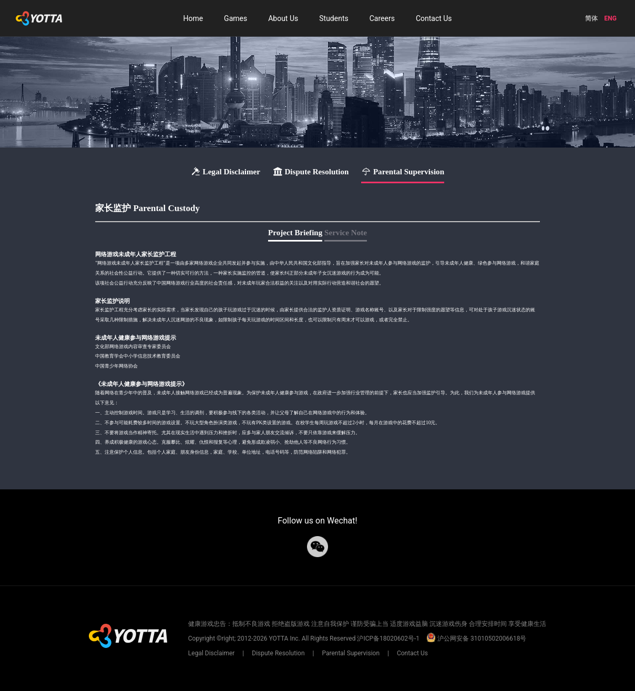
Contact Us (434, 18)
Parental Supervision (350, 653)
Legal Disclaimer (212, 653)
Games (235, 18)
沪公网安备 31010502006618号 (476, 638)
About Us (283, 18)
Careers (382, 18)
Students (333, 18)
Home (193, 18)
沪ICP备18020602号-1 (388, 638)
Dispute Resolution (278, 653)
